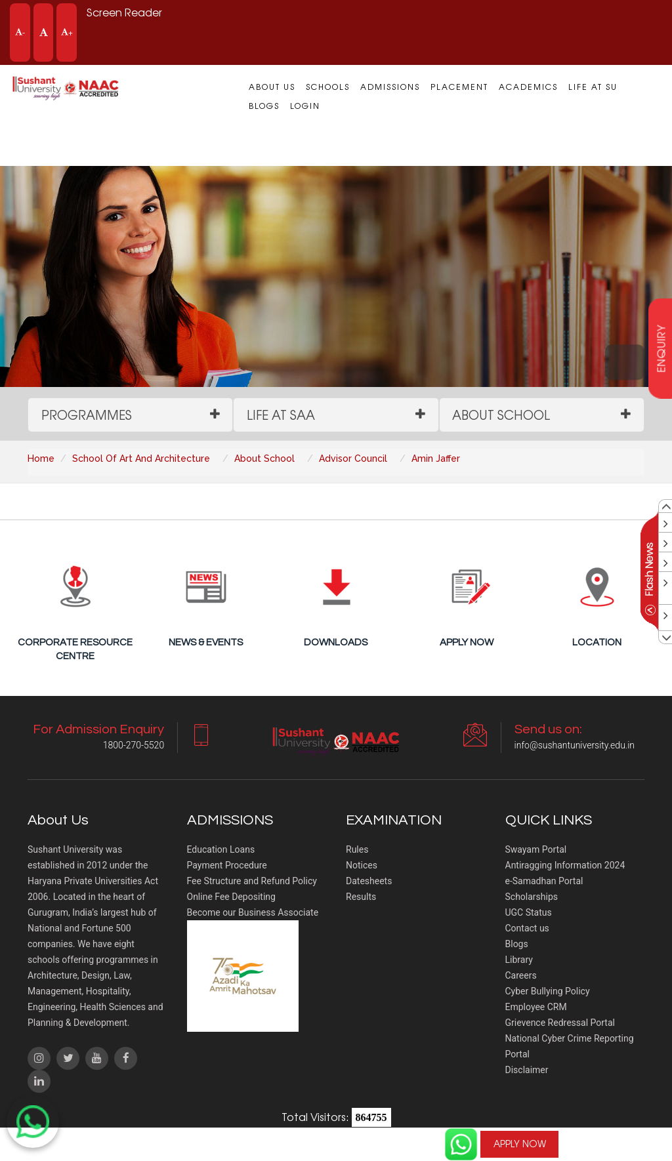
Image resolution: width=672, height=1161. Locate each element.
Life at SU (593, 86)
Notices (361, 866)
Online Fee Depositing (231, 897)
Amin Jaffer (435, 458)
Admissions (390, 86)
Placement (459, 86)
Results (361, 897)
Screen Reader (125, 12)
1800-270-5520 (623, 1144)
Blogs (264, 106)
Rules (357, 850)
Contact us (527, 929)
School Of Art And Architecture (141, 458)
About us (272, 86)
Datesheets (369, 881)
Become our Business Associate (253, 913)
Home (41, 458)
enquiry (661, 349)
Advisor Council (353, 458)
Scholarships (531, 897)
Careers (521, 976)
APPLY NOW (519, 1144)
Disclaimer (527, 1070)
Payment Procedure (227, 866)
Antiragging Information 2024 (565, 866)
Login (305, 106)
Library (519, 960)
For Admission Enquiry (623, 1136)
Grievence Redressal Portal (560, 1023)
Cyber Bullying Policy (547, 992)
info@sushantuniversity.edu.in (574, 746)
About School (502, 414)
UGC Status (528, 913)
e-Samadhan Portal (544, 881)
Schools (328, 86)
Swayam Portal (536, 850)
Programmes (86, 414)
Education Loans (221, 850)
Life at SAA (281, 414)
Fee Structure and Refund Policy (252, 881)
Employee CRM (536, 1007)
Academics (528, 86)
